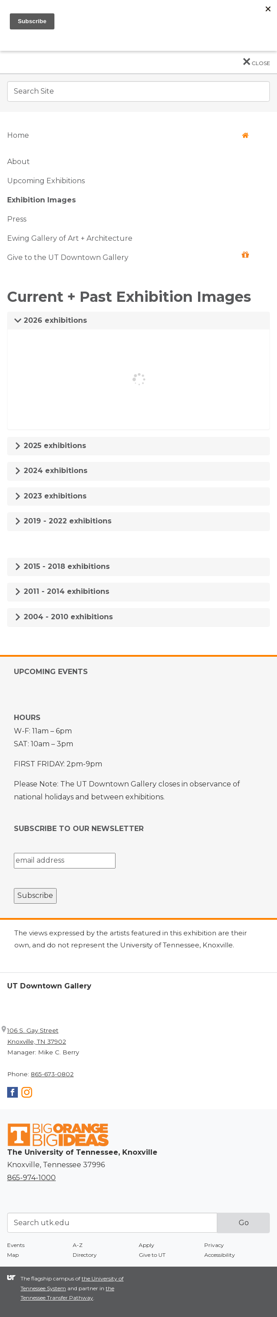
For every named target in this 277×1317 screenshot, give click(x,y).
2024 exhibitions (50, 470)
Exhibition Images (41, 200)
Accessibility (219, 1254)
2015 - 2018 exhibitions (62, 566)
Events (16, 1245)
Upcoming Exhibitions (46, 181)
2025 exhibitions (50, 445)
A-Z (78, 1245)
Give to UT (152, 1254)
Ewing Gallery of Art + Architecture (69, 238)
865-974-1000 (31, 1177)
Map (13, 1254)
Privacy (214, 1245)
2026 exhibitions (50, 320)
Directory (85, 1254)
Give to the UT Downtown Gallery (128, 256)
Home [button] (128, 135)
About (18, 161)
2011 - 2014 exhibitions (61, 591)
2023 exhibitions (50, 496)
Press (16, 219)
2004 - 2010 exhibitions (63, 617)
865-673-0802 (52, 1074)
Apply (146, 1245)
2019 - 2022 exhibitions (63, 521)
